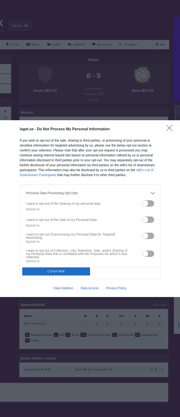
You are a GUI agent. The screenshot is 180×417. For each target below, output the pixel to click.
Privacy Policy (116, 288)
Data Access (90, 288)
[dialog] (90, 208)
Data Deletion (63, 288)
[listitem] (90, 193)
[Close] (170, 129)
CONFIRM (56, 271)
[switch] (148, 203)
